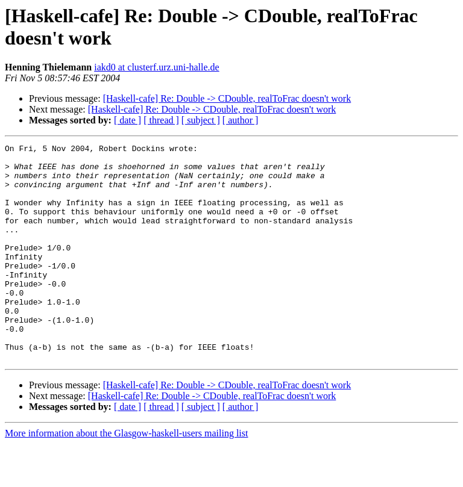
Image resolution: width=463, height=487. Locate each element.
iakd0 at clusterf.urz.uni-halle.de (156, 67)
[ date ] (127, 120)
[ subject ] (200, 120)
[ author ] (240, 120)
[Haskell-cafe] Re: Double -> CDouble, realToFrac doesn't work (227, 98)
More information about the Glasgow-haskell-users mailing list (126, 476)
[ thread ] (161, 120)
